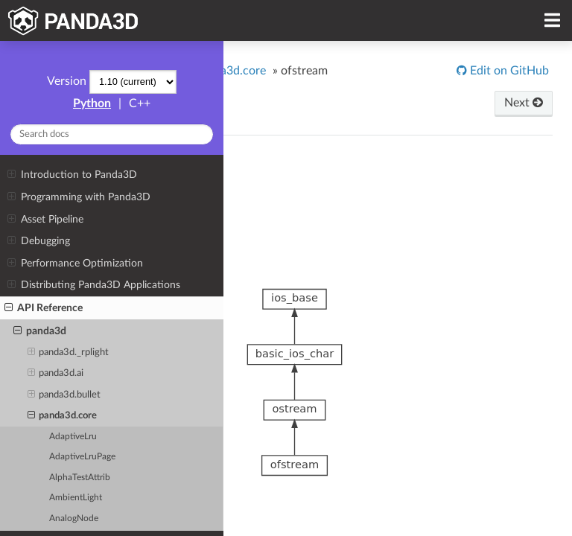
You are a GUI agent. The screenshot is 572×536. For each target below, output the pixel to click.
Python (92, 103)
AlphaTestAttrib (79, 477)
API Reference (43, 308)
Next (523, 103)
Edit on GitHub (508, 71)
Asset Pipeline (45, 219)
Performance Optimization (74, 263)
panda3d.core (63, 416)
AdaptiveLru (73, 437)
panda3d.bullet (64, 395)
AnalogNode (73, 518)
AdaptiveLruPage (82, 457)
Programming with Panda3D (78, 197)
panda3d (39, 331)
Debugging (38, 241)
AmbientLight (75, 498)
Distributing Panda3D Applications (93, 285)
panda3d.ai (56, 373)
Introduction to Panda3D (71, 175)
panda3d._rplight (68, 353)
